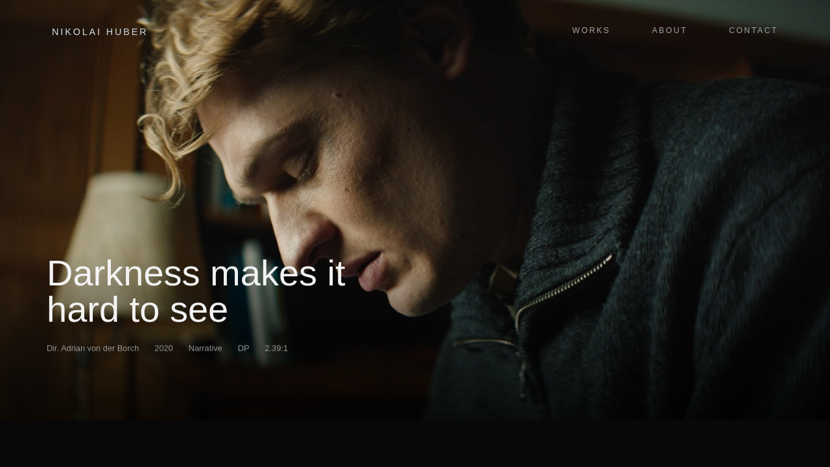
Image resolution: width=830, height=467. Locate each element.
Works (592, 30)
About (669, 30)
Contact (753, 30)
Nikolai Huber (100, 32)
